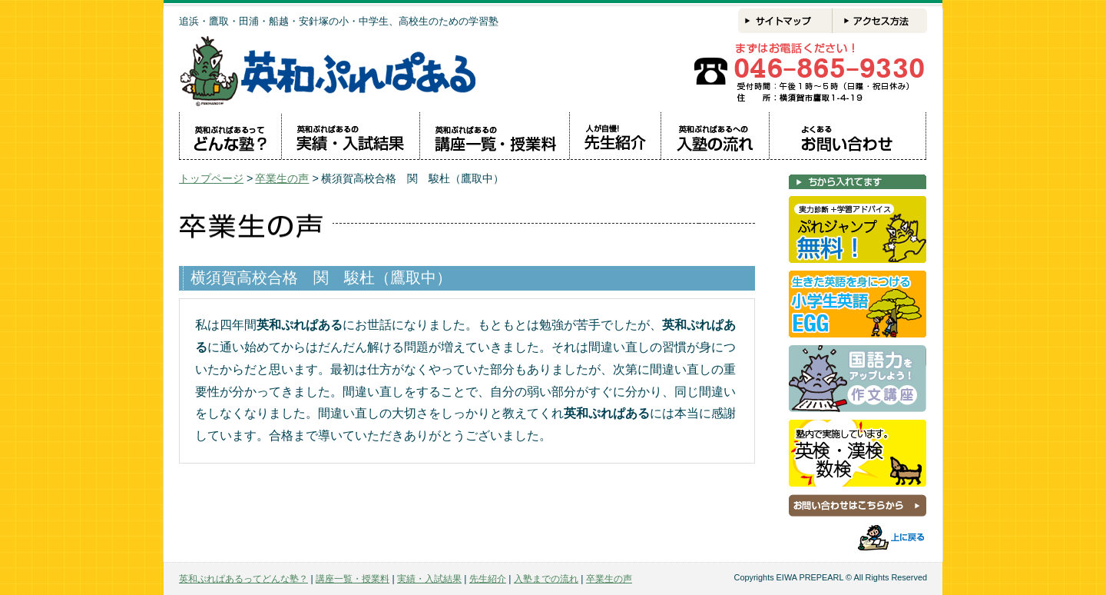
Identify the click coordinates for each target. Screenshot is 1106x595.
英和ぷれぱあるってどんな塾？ (243, 578)
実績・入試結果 (429, 578)
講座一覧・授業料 (352, 578)
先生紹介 (487, 578)
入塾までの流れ (546, 578)
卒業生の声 (282, 178)
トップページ (211, 178)
